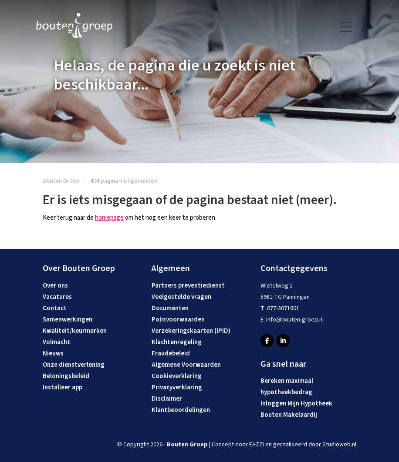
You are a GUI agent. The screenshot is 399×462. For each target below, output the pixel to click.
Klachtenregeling (177, 342)
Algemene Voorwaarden (186, 364)
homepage (109, 217)
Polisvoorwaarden (178, 319)
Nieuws (53, 353)
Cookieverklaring (177, 376)
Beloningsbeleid (66, 376)
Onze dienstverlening (74, 364)
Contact (55, 308)
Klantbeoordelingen (181, 410)
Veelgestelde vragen (181, 296)
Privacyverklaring (177, 387)
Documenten (170, 308)
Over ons (55, 285)
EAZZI (256, 444)
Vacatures (57, 296)
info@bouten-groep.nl (295, 319)
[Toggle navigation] (347, 27)
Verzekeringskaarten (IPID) (191, 330)
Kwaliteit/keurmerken (75, 330)
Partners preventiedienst (188, 285)
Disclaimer (167, 398)
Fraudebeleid (171, 353)
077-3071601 (283, 308)
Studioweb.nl (339, 444)
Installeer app (62, 387)
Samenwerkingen (67, 319)
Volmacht (56, 342)
